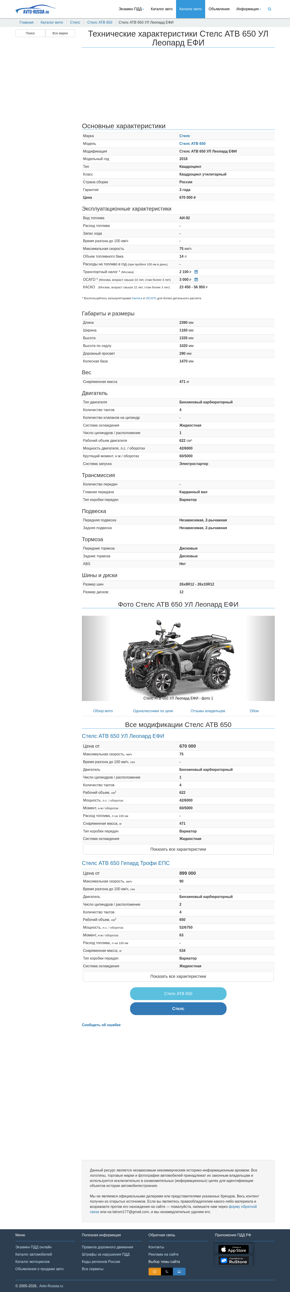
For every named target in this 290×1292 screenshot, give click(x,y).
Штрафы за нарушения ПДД (106, 1254)
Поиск (30, 33)
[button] (96, 658)
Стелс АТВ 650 (99, 22)
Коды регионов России (101, 1262)
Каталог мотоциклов (32, 1262)
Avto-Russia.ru (51, 1286)
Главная (27, 22)
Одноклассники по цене (153, 711)
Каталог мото (190, 9)
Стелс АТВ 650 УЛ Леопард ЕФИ (123, 736)
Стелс (75, 22)
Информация (249, 9)
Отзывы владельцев (208, 711)
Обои (254, 711)
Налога (137, 298)
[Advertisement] (45, 110)
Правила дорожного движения (107, 1247)
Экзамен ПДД (131, 9)
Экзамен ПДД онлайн (33, 1247)
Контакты (156, 1247)
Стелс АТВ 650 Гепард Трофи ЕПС (126, 863)
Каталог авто (162, 9)
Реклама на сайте (164, 1254)
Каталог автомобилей (33, 1254)
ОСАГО (151, 298)
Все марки (60, 33)
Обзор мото (103, 711)
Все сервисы (92, 1269)
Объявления (219, 9)
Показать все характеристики (178, 849)
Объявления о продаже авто (39, 1269)
